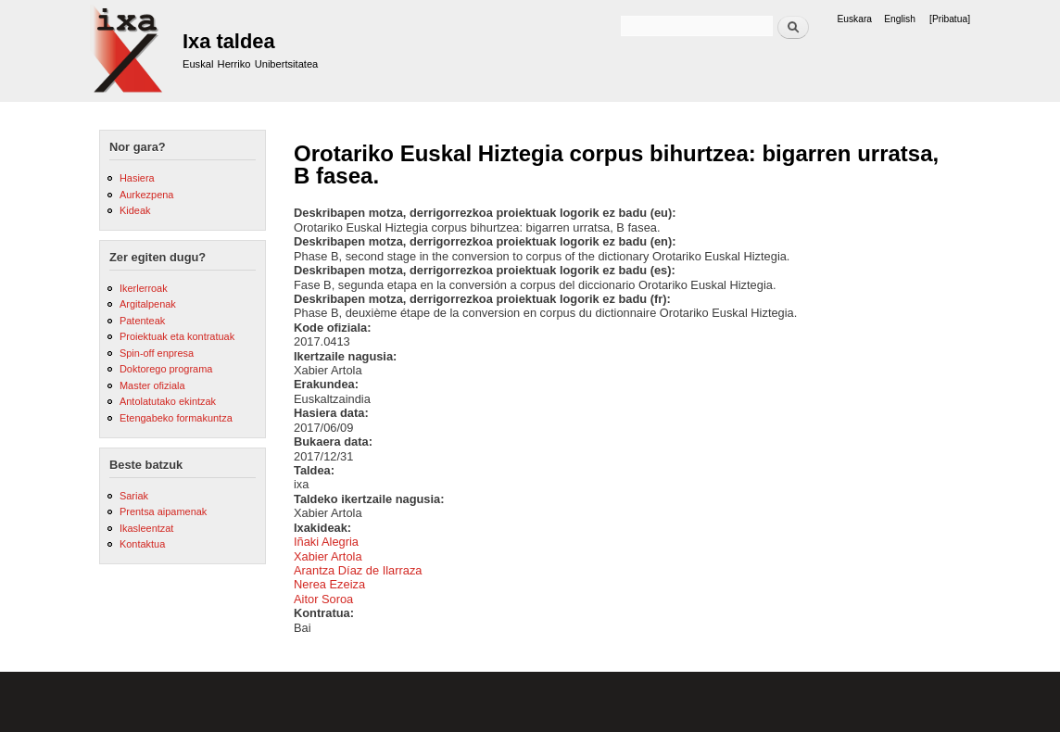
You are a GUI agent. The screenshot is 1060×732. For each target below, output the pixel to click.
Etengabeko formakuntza (176, 417)
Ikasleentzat (146, 528)
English (899, 19)
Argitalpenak (148, 303)
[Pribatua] (949, 19)
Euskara (854, 19)
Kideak (135, 210)
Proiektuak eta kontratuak (177, 336)
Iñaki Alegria (326, 542)
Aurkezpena (146, 194)
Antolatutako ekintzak (168, 401)
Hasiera (137, 177)
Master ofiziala (152, 385)
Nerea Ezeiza (329, 584)
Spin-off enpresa (157, 353)
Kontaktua (142, 543)
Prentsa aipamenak (163, 511)
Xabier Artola (328, 556)
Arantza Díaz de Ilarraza (358, 570)
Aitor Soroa (323, 599)
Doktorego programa (166, 368)
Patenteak (142, 320)
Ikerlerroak (144, 288)
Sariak (134, 495)
